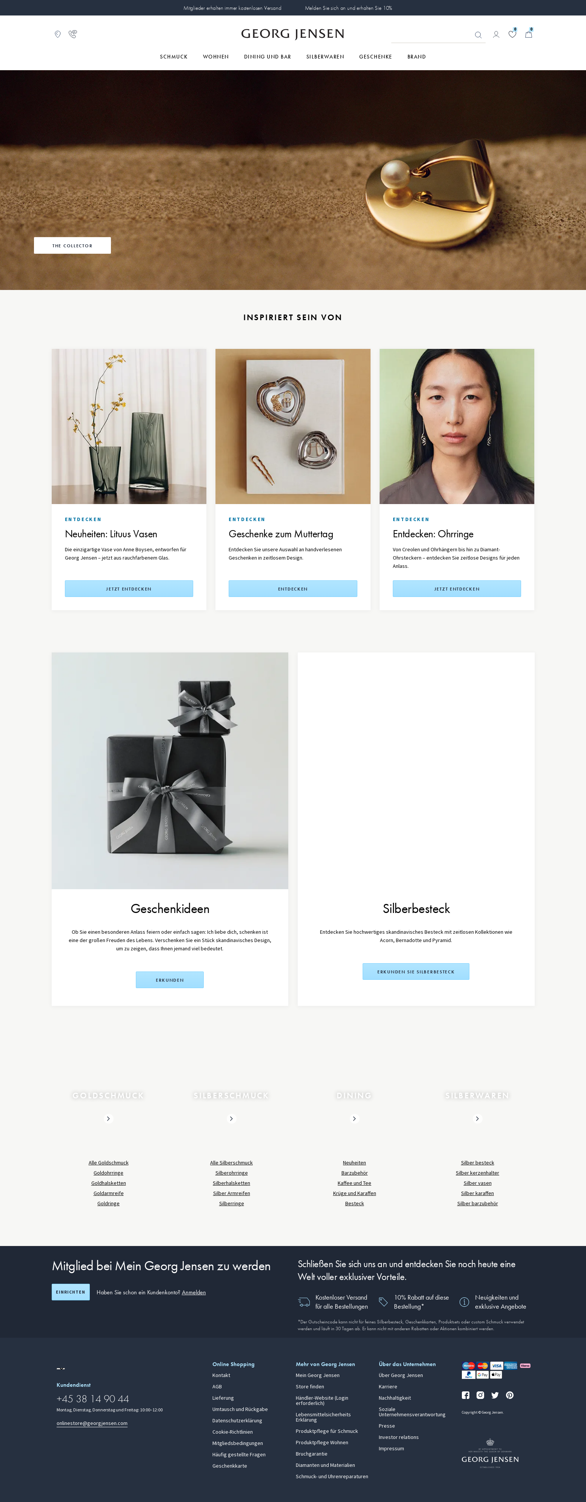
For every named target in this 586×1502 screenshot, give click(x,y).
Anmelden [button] (194, 1292)
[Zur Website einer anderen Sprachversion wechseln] (61, 1368)
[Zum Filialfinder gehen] (58, 34)
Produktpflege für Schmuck (327, 1431)
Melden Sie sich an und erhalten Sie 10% (348, 8)
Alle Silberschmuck (231, 1162)
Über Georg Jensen (401, 1375)
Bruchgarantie (312, 1454)
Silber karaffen (477, 1193)
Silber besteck (477, 1162)
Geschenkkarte (229, 1466)
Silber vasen (478, 1183)
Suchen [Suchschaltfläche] (478, 35)
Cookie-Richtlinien (232, 1432)
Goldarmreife (109, 1193)
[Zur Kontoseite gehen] (496, 34)
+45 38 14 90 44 (93, 1398)
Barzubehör (354, 1173)
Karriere (388, 1386)
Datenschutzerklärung (237, 1420)
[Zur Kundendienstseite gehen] (73, 34)
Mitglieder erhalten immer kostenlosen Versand (232, 8)
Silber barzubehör (477, 1203)
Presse (387, 1426)
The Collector (72, 246)
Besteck (354, 1203)
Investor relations (399, 1437)
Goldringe (108, 1203)
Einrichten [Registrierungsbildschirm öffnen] (70, 1292)
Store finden (310, 1386)
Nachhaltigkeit (395, 1398)
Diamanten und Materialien (325, 1465)
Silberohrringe (231, 1173)
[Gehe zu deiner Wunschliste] (512, 34)
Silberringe (231, 1203)
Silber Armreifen (231, 1193)
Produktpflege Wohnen (322, 1442)
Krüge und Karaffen (354, 1193)
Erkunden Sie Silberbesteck (416, 972)
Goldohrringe (108, 1173)
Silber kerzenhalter (477, 1173)
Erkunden (170, 980)
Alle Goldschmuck (109, 1162)
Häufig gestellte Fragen (239, 1454)
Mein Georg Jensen (318, 1375)
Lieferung (223, 1398)
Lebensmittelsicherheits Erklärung (323, 1417)
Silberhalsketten (231, 1183)
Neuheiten (354, 1162)
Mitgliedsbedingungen (237, 1443)
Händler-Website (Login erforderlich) (322, 1401)
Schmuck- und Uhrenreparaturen (332, 1476)
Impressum (391, 1448)
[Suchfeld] (438, 34)
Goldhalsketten (108, 1183)
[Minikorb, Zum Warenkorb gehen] (528, 34)
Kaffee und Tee (354, 1183)
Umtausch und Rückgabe (240, 1409)
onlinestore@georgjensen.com (92, 1423)
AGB (217, 1386)
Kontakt (221, 1375)
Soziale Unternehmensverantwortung (412, 1412)
